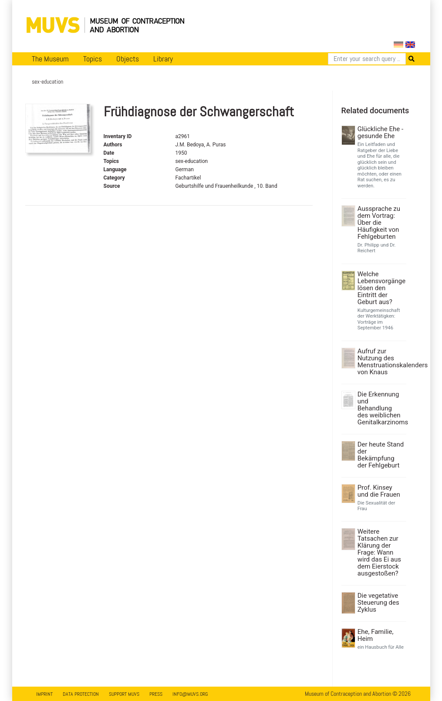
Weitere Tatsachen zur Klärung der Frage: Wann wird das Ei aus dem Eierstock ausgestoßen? (379, 552)
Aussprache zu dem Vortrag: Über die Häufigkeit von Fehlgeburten (379, 222)
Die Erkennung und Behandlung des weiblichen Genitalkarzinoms (381, 408)
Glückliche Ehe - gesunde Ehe (380, 132)
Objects (127, 59)
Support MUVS (124, 694)
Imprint (44, 694)
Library (163, 59)
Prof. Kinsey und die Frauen (379, 491)
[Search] (367, 58)
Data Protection (81, 694)
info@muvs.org (190, 694)
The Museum (50, 59)
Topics (92, 59)
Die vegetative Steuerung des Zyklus (378, 602)
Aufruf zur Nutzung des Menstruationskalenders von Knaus (381, 362)
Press (155, 694)
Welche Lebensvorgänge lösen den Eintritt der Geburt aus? (381, 288)
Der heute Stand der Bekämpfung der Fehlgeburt (381, 455)
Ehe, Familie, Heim (376, 635)
